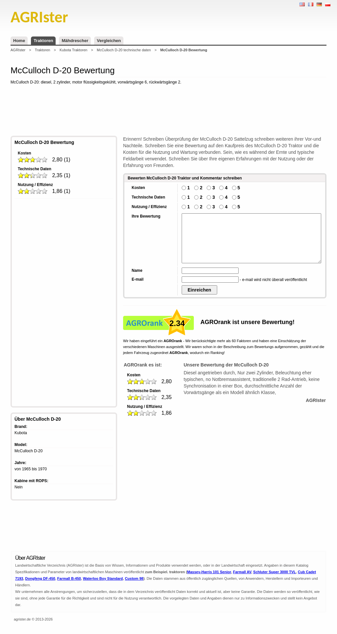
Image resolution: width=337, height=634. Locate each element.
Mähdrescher (75, 40)
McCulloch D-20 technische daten (124, 50)
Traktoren (43, 40)
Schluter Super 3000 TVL (274, 572)
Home (19, 40)
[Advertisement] (168, 111)
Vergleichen (109, 40)
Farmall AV (242, 572)
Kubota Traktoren (73, 50)
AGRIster (18, 50)
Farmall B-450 (69, 578)
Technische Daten (34, 169)
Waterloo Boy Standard (103, 578)
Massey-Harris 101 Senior (209, 572)
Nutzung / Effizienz (35, 184)
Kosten (24, 153)
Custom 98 (134, 578)
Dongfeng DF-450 (40, 578)
